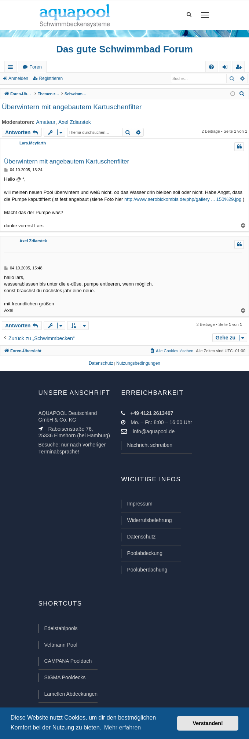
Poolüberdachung (147, 570)
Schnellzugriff (12, 68)
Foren (35, 67)
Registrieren (51, 78)
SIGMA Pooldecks (65, 677)
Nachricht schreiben (149, 445)
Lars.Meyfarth (32, 143)
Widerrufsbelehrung (149, 520)
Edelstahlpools (61, 628)
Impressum (139, 504)
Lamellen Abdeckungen (71, 694)
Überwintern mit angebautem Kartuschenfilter (72, 107)
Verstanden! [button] (208, 723)
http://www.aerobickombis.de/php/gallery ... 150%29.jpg (182, 199)
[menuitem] (211, 67)
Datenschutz (141, 537)
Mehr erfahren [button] (122, 727)
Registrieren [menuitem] (240, 68)
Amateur (45, 122)
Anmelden (18, 78)
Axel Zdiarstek (74, 122)
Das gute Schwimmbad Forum (124, 49)
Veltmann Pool (60, 645)
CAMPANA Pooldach (68, 661)
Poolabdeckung (144, 553)
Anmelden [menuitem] (227, 68)
